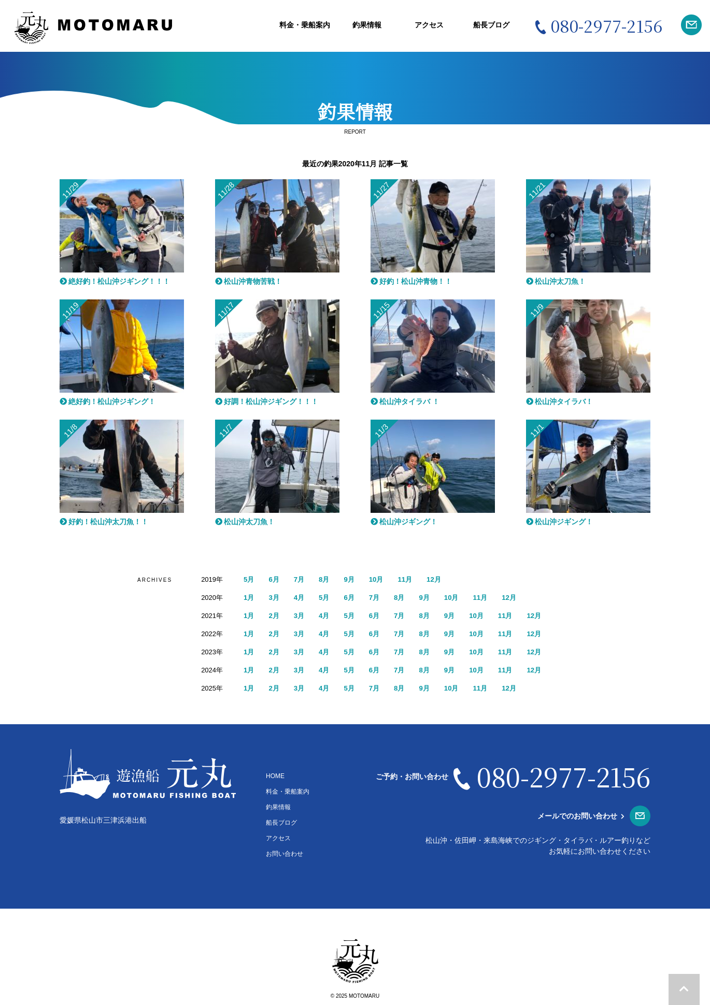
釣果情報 (366, 25)
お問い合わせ (284, 853)
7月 (301, 579)
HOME (275, 776)
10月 (380, 579)
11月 (410, 579)
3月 (275, 597)
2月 (275, 615)
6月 (275, 579)
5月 (249, 579)
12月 (440, 579)
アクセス (429, 25)
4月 (301, 597)
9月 (352, 579)
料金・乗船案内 (304, 25)
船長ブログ (491, 25)
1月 (249, 597)
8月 (326, 579)
